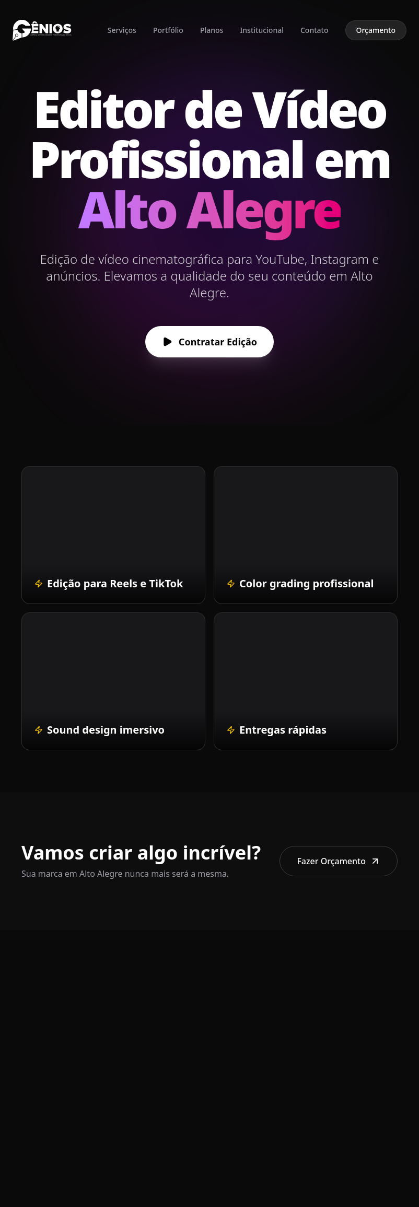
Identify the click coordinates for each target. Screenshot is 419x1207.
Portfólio (168, 30)
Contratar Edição (209, 341)
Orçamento (376, 30)
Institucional (262, 30)
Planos (211, 30)
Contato (314, 30)
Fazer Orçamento (338, 861)
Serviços (122, 30)
